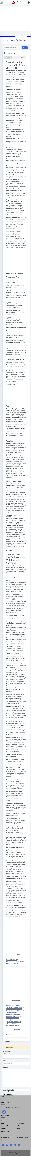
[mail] (3, 1144)
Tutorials (18, 1120)
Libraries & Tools (5, 1126)
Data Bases (18, 1126)
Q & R (2, 1123)
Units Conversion (20, 1123)
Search (25, 47)
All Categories (9, 1034)
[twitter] (15, 1144)
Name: (4, 1053)
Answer (9, 290)
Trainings (3, 1128)
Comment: (5, 1067)
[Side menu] (7, 2)
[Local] (1, 2)
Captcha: (5, 1090)
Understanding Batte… (15, 1016)
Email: (4, 1060)
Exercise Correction (12, 384)
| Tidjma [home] (25, 1153)
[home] (17, 2)
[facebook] (4, 1112)
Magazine (18, 1128)
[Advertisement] (15, 15)
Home (2, 1120)
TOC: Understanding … (13, 1023)
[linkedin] (7, 1144)
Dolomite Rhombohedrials (12, 961)
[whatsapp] (19, 1144)
